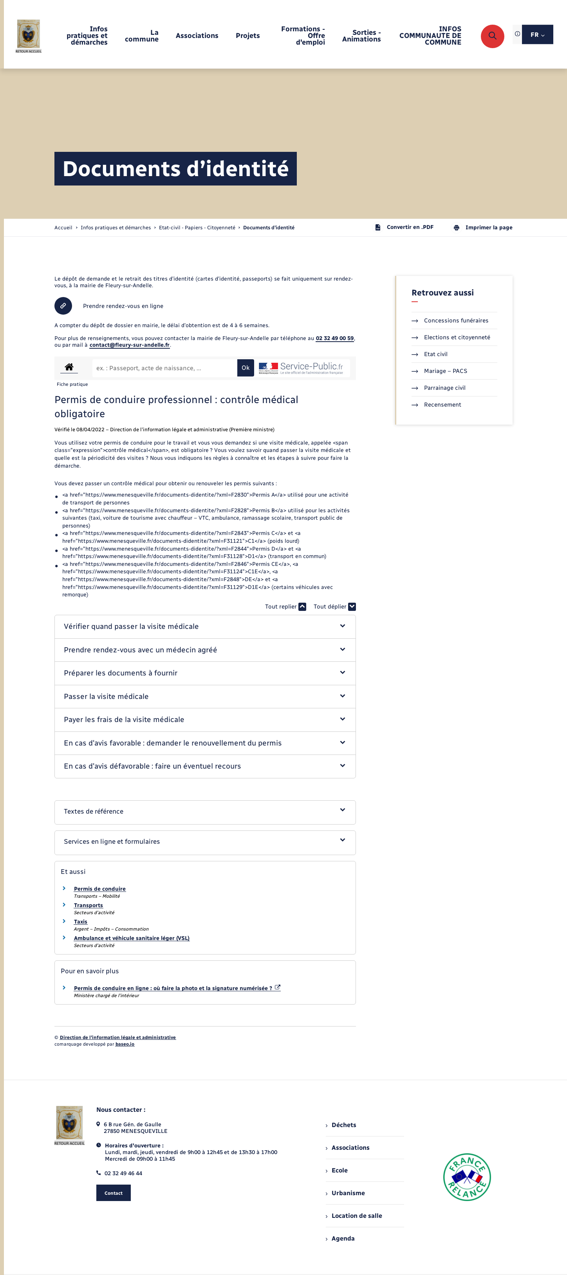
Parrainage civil (439, 387)
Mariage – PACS (439, 371)
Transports (88, 905)
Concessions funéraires (450, 320)
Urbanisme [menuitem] (345, 1193)
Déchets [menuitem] (341, 1125)
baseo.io (125, 1044)
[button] (205, 626)
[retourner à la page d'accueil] (29, 36)
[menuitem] (82, 36)
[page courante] (268, 228)
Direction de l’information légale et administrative (118, 1037)
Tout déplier (335, 607)
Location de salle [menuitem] (354, 1215)
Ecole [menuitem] (337, 1170)
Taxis (80, 921)
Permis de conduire (100, 889)
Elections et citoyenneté (451, 337)
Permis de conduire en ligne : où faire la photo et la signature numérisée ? (177, 988)
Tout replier (285, 607)
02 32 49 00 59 (335, 338)
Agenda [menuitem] (340, 1238)
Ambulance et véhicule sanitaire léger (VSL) (132, 938)
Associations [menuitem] (348, 1147)
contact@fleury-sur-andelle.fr (130, 345)
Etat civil (430, 354)
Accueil (63, 228)
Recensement (436, 404)
